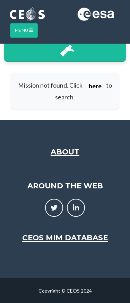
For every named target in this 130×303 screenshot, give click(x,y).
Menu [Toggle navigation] (24, 30)
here (95, 86)
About (65, 151)
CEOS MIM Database (65, 237)
